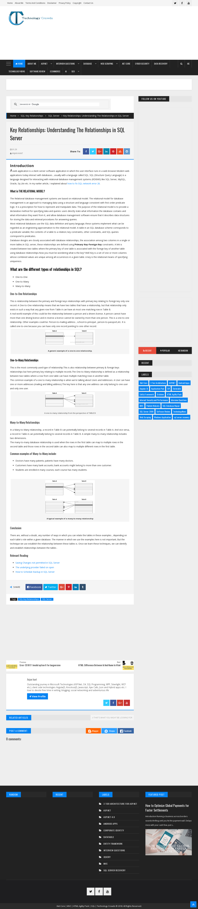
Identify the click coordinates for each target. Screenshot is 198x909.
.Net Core (126, 63)
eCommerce (55, 71)
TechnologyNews (179, 411)
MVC (141, 405)
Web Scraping (107, 63)
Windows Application (162, 417)
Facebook (125, 731)
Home (10, 3)
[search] (59, 104)
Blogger (93, 731)
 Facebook (34, 587)
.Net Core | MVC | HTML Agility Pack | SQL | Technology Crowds (85, 906)
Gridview (160, 394)
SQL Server (53, 115)
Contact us (88, 3)
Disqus (109, 731)
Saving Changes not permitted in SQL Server (37, 562)
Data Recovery (160, 63)
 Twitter (50, 587)
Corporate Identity (113, 830)
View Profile (37, 696)
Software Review (37, 71)
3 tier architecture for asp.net (120, 803)
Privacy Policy (65, 3)
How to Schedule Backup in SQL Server (35, 571)
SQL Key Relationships (32, 115)
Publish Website (152, 405)
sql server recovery (181, 417)
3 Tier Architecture (158, 382)
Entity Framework (147, 394)
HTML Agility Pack (174, 394)
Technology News (17, 71)
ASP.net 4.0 (109, 817)
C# (168, 388)
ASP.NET (44, 63)
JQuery (107, 857)
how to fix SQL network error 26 (83, 183)
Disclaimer (52, 3)
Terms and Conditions (35, 3)
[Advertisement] (135, 33)
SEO (73, 71)
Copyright (77, 3)
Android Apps (184, 382)
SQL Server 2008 (146, 411)
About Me (19, 3)
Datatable (177, 388)
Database (87, 63)
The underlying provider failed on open (34, 567)
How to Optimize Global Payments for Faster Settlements (167, 807)
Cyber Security (142, 63)
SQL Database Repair (171, 405)
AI (66, 71)
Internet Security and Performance (154, 400)
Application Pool (157, 388)
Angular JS (144, 388)
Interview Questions (65, 63)
